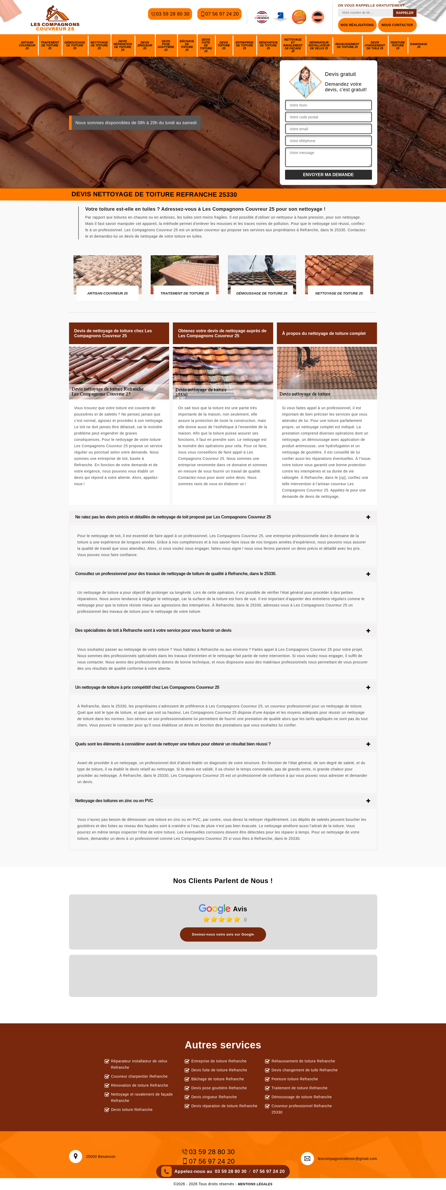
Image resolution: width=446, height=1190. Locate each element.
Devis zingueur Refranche (214, 1097)
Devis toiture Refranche (132, 1109)
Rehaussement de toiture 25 (347, 45)
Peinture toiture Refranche (295, 1079)
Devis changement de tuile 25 (375, 45)
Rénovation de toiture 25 (268, 45)
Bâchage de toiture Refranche (217, 1079)
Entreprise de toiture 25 (244, 45)
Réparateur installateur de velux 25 (319, 45)
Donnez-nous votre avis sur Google (223, 934)
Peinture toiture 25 (398, 45)
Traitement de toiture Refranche (300, 1088)
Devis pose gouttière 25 (166, 45)
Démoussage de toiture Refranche (302, 1097)
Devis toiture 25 (224, 45)
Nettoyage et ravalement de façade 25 (292, 45)
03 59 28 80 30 (170, 17)
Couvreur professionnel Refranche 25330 (302, 1109)
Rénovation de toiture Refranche (139, 1085)
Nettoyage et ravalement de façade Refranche (142, 1097)
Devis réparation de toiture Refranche (224, 1106)
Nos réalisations (357, 25)
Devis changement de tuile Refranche (305, 1070)
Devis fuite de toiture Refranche (219, 1070)
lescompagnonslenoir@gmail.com (339, 1158)
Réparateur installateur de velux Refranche (139, 1064)
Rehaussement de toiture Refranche (303, 1061)
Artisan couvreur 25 (27, 45)
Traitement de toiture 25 (50, 45)
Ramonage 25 (418, 45)
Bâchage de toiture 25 (187, 45)
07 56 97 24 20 (219, 17)
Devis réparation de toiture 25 (123, 45)
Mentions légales (255, 1184)
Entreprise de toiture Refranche (219, 1061)
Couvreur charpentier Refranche (139, 1076)
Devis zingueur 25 (145, 45)
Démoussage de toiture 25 (75, 45)
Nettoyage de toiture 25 (99, 45)
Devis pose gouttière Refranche (219, 1088)
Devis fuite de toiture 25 (206, 45)
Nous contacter (397, 25)
